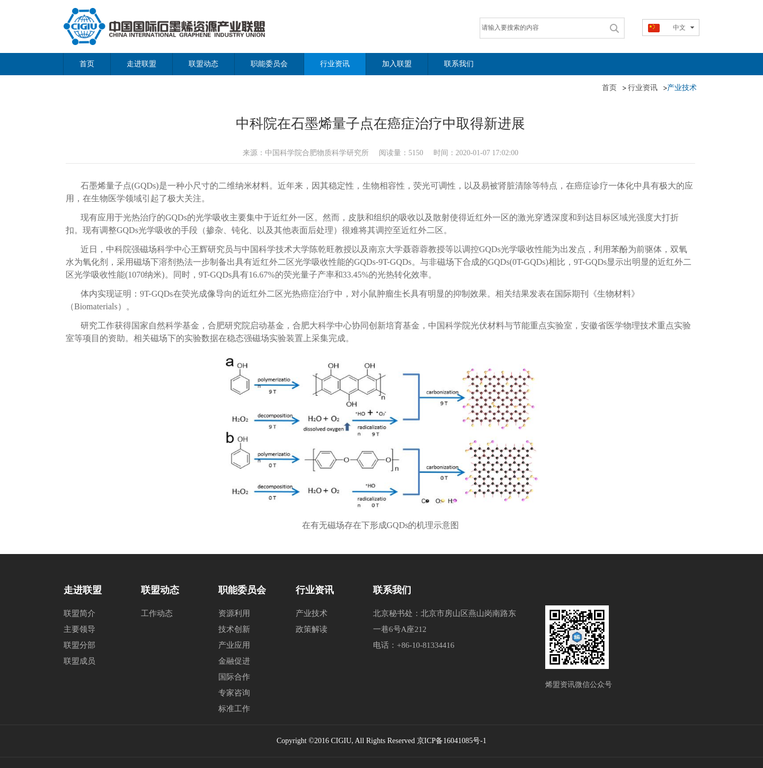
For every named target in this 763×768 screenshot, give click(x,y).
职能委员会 (242, 590)
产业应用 (234, 645)
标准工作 (234, 708)
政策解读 (311, 629)
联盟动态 (160, 590)
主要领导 (79, 629)
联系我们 (392, 590)
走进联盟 (83, 590)
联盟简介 (79, 613)
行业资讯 (315, 590)
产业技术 (311, 613)
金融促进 (234, 661)
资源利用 (234, 613)
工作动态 (157, 613)
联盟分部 (79, 645)
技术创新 (234, 629)
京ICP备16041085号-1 (451, 741)
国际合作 (234, 677)
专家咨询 (234, 693)
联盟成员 (79, 661)
